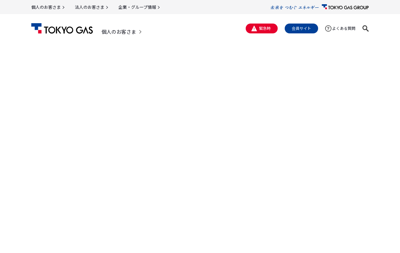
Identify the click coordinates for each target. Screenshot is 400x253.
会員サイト (301, 28)
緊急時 (265, 28)
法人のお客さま (89, 7)
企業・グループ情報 (137, 7)
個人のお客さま (46, 7)
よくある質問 (343, 28)
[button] (365, 28)
